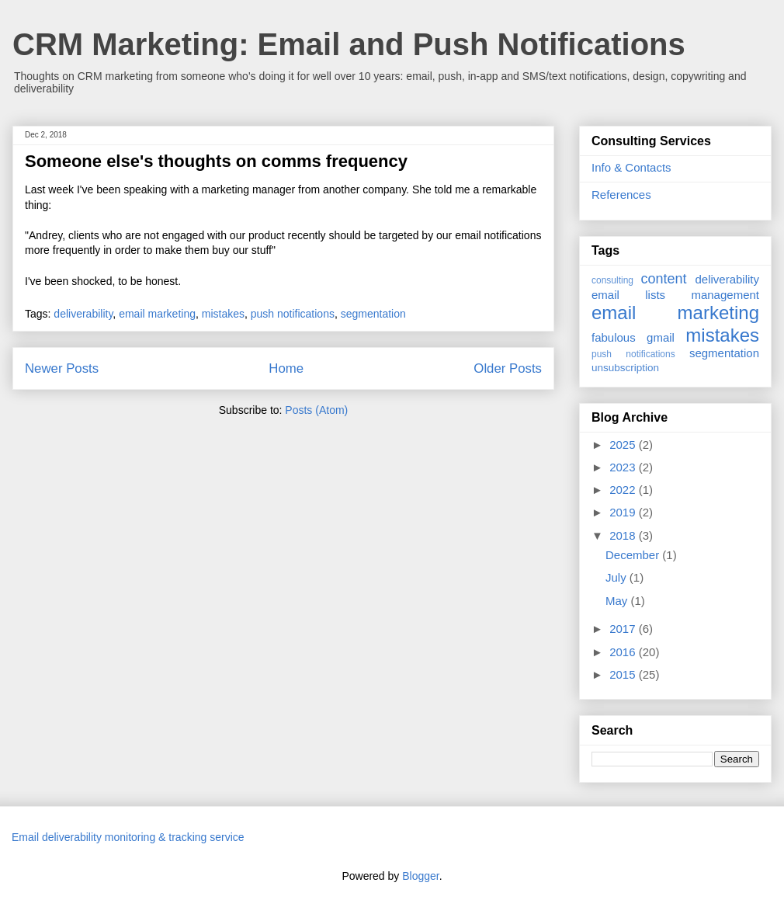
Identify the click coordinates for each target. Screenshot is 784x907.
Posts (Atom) (316, 410)
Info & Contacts (631, 167)
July (617, 577)
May (618, 600)
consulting (612, 280)
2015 (624, 674)
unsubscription (625, 368)
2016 (624, 652)
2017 (624, 628)
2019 (624, 512)
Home (286, 368)
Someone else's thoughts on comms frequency (216, 161)
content (663, 279)
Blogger (420, 876)
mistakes (223, 314)
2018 (624, 535)
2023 (624, 467)
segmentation (373, 314)
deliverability (83, 314)
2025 (624, 444)
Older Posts (508, 368)
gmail (661, 337)
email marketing (157, 314)
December (633, 554)
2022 (624, 489)
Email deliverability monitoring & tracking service (128, 837)
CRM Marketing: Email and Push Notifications (348, 44)
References (621, 194)
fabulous (613, 337)
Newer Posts (62, 368)
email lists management (675, 294)
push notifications (293, 314)
